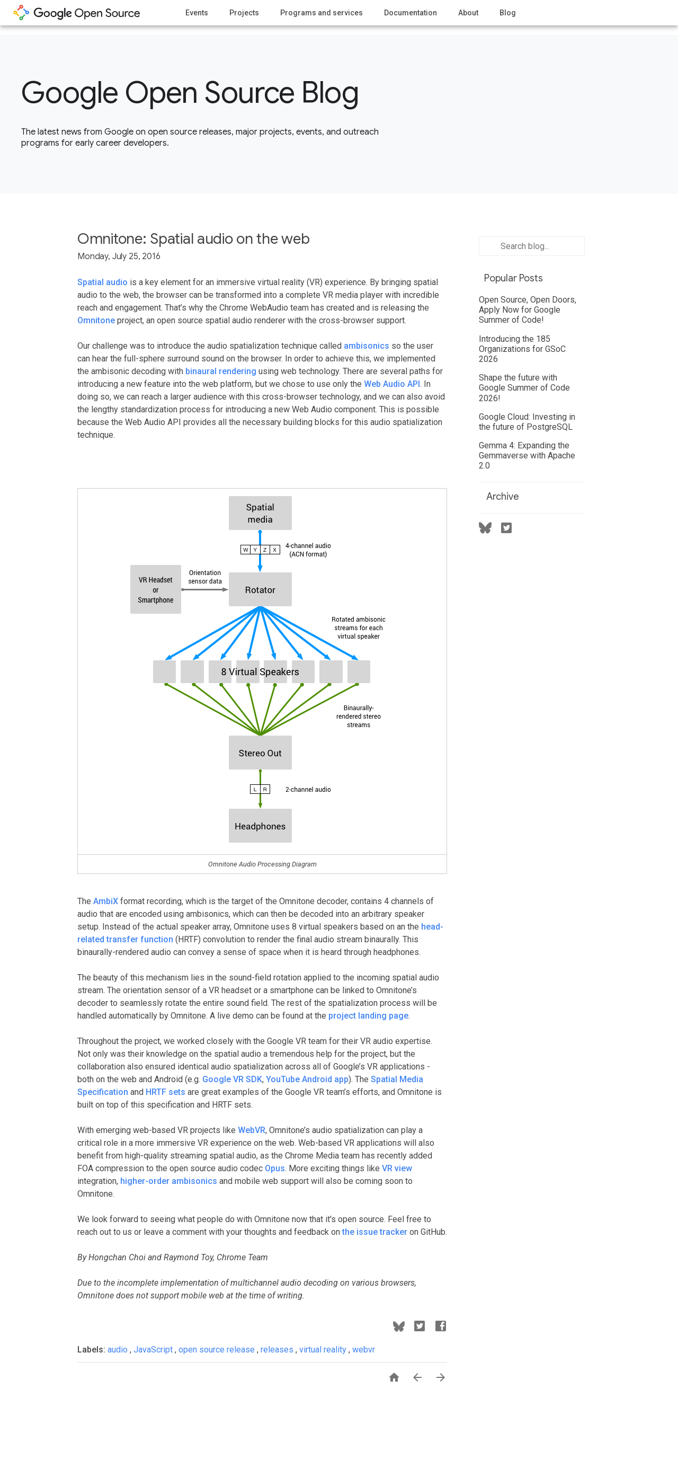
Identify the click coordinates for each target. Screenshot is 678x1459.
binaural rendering (220, 371)
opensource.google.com (76, 12)
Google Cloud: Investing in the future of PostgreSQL (527, 422)
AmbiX (105, 901)
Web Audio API (392, 384)
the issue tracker (374, 1232)
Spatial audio (102, 282)
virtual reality (324, 1350)
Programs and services (321, 12)
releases (278, 1350)
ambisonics (366, 346)
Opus (275, 1168)
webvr (363, 1350)
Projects (244, 12)
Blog (507, 12)
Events (196, 12)
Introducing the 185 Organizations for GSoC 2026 (522, 349)
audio (119, 1350)
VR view (397, 1168)
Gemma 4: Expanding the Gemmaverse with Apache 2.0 (527, 455)
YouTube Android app (307, 1079)
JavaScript (154, 1350)
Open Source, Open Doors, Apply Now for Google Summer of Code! (527, 310)
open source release (218, 1350)
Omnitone (96, 320)
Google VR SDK (232, 1079)
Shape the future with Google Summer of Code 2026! (524, 388)
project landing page (368, 1016)
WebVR (251, 1130)
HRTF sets (165, 1092)
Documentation (410, 12)
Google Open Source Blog (190, 92)
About (468, 12)
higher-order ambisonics (168, 1181)
